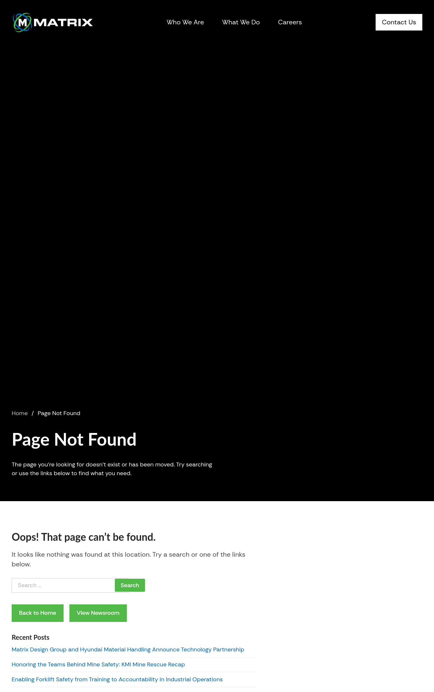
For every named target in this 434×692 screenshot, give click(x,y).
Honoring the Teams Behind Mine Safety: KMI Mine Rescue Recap (99, 664)
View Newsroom (98, 613)
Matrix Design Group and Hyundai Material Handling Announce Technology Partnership (128, 649)
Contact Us (399, 22)
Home (20, 413)
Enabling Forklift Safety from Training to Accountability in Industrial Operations (117, 679)
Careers (290, 22)
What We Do (241, 22)
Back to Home (37, 613)
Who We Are (185, 22)
